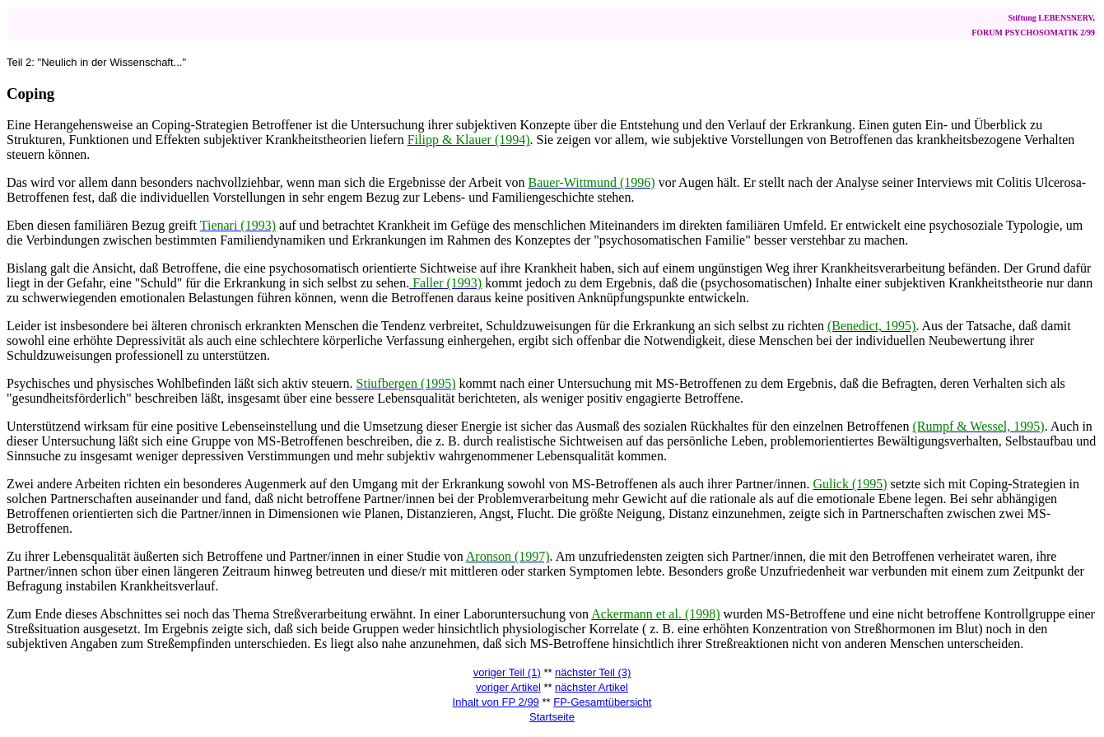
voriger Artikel (508, 687)
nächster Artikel (591, 687)
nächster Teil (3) (593, 672)
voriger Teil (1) (507, 672)
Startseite (552, 717)
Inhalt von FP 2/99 (496, 702)
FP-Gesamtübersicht (602, 702)
